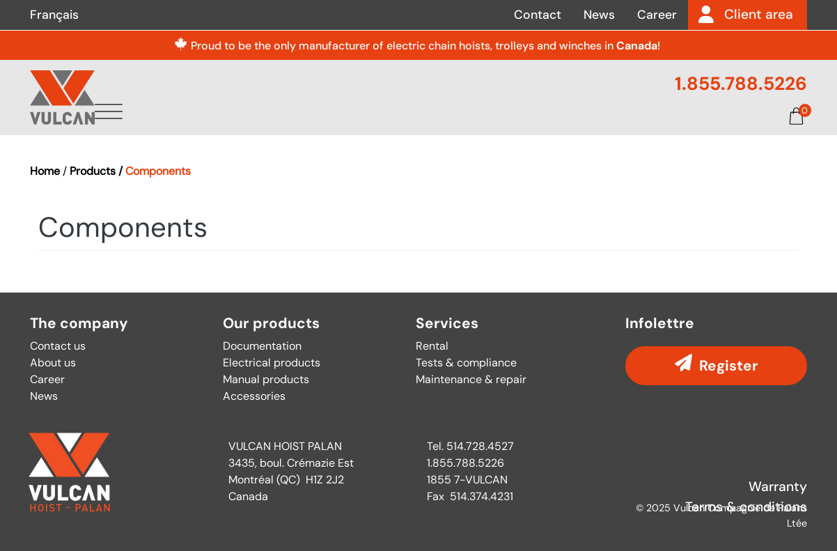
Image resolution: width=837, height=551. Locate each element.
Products (356, 114)
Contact (537, 14)
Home (45, 171)
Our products (271, 323)
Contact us (58, 346)
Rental (432, 346)
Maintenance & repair (471, 379)
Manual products (266, 379)
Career (657, 14)
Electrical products (271, 362)
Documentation (612, 114)
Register (728, 365)
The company (79, 323)
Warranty (778, 486)
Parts (516, 114)
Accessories (254, 396)
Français (54, 14)
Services (442, 114)
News (599, 14)
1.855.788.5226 (741, 83)
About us (268, 114)
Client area (758, 14)
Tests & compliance (466, 362)
